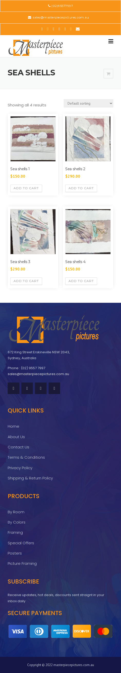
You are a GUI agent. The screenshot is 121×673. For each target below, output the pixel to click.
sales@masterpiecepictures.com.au (60, 17)
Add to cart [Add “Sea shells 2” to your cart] (81, 188)
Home (13, 426)
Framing (15, 532)
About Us (16, 436)
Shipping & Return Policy (30, 478)
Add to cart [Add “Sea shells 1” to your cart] (26, 188)
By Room (16, 512)
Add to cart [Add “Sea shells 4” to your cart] (81, 281)
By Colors (16, 522)
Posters (15, 553)
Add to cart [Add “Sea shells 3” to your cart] (26, 281)
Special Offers (21, 543)
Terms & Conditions (26, 457)
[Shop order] (88, 103)
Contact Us (18, 447)
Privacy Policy (20, 467)
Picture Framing (22, 563)
